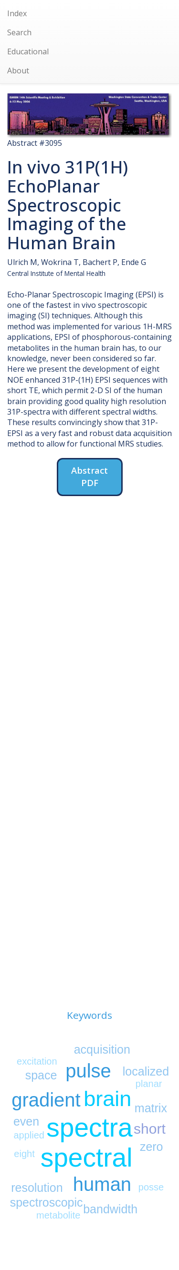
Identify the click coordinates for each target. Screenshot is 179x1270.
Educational (28, 51)
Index (17, 13)
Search (19, 32)
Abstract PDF (89, 476)
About (18, 70)
